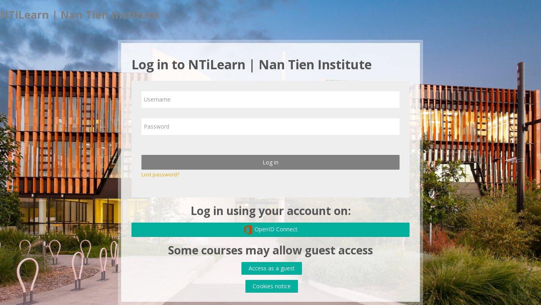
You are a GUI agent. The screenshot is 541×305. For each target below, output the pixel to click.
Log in (270, 162)
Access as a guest (272, 268)
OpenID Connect (270, 230)
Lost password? (160, 174)
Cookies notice (272, 286)
